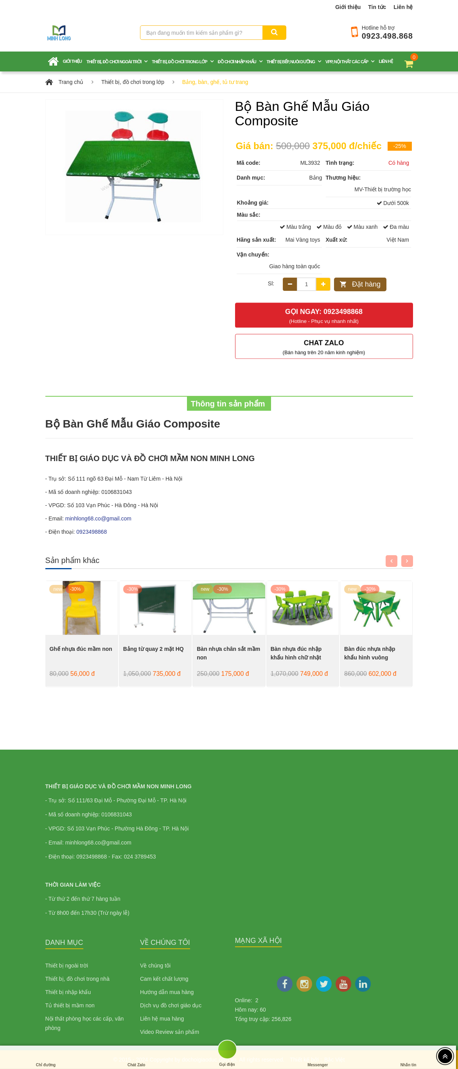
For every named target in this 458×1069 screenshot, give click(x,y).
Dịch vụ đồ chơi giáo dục (170, 1005)
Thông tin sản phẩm (229, 403)
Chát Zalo (136, 1057)
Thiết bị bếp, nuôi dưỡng (291, 61)
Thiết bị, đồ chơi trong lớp (179, 61)
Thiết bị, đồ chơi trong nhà (77, 979)
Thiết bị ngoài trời (66, 965)
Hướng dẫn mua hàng (167, 992)
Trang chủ (70, 82)
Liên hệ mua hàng (162, 1019)
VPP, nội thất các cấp (346, 61)
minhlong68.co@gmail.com (98, 518)
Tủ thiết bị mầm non (70, 1005)
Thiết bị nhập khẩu (68, 992)
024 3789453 (140, 856)
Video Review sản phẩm (169, 1032)
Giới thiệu (348, 7)
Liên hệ (403, 7)
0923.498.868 (387, 36)
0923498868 (91, 532)
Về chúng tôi (155, 965)
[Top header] (445, 1056)
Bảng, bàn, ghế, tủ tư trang (215, 82)
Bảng (315, 178)
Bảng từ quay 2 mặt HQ (153, 649)
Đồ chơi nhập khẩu (237, 61)
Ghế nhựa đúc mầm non (80, 649)
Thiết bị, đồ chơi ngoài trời (113, 61)
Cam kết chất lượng (164, 979)
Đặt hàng (366, 284)
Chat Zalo (324, 342)
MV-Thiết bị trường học (382, 189)
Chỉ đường (46, 1057)
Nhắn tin (408, 1057)
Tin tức (377, 7)
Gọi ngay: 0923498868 (324, 311)
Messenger (317, 1057)
